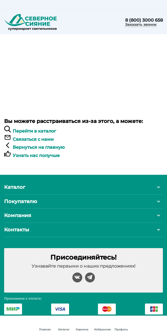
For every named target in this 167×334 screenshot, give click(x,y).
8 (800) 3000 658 (144, 20)
